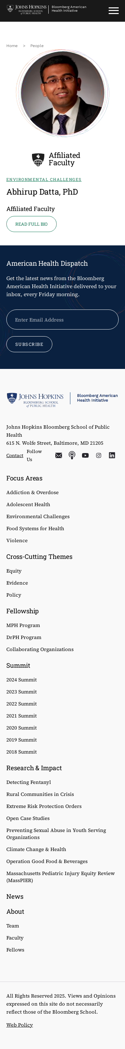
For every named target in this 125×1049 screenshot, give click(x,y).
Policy (13, 594)
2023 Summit (21, 691)
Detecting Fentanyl (28, 782)
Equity (14, 570)
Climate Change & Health (36, 849)
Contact (14, 455)
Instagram (98, 455)
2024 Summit (21, 679)
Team (12, 925)
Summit (18, 665)
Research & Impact (34, 768)
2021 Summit (21, 715)
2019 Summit (21, 739)
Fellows (15, 949)
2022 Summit (21, 703)
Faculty (15, 937)
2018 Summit (21, 751)
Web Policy (19, 1024)
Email (58, 455)
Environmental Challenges (38, 516)
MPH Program (23, 625)
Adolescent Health (28, 504)
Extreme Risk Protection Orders (44, 806)
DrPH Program (23, 637)
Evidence (17, 582)
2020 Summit (21, 727)
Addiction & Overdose (32, 492)
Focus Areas (24, 478)
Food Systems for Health (35, 528)
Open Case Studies (28, 818)
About (15, 911)
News (14, 896)
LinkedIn (112, 455)
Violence (17, 540)
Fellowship (22, 611)
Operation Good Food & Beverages (47, 861)
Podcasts (72, 455)
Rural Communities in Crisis (40, 794)
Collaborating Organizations (40, 649)
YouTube (85, 455)
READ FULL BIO (31, 224)
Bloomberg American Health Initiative (69, 8)
